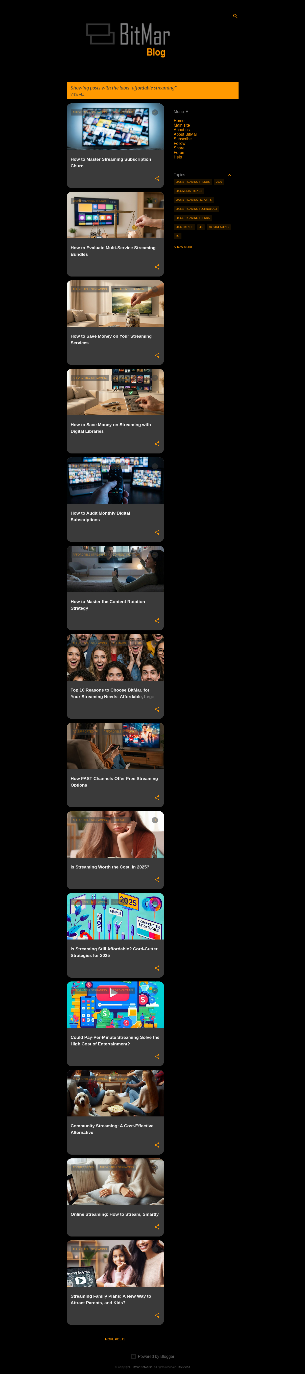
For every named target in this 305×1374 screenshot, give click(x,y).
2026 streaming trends (193, 217)
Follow (179, 143)
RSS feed (184, 1366)
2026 (219, 181)
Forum (179, 152)
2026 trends (184, 226)
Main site (182, 125)
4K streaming (219, 226)
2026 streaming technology (197, 208)
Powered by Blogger (152, 1356)
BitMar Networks (142, 1366)
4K (201, 226)
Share (179, 148)
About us (182, 130)
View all (78, 94)
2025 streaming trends (193, 181)
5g (177, 235)
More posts (115, 1339)
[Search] (235, 16)
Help (178, 157)
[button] (157, 178)
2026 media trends (189, 190)
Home (179, 121)
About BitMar (185, 134)
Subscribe (183, 139)
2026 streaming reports (194, 199)
